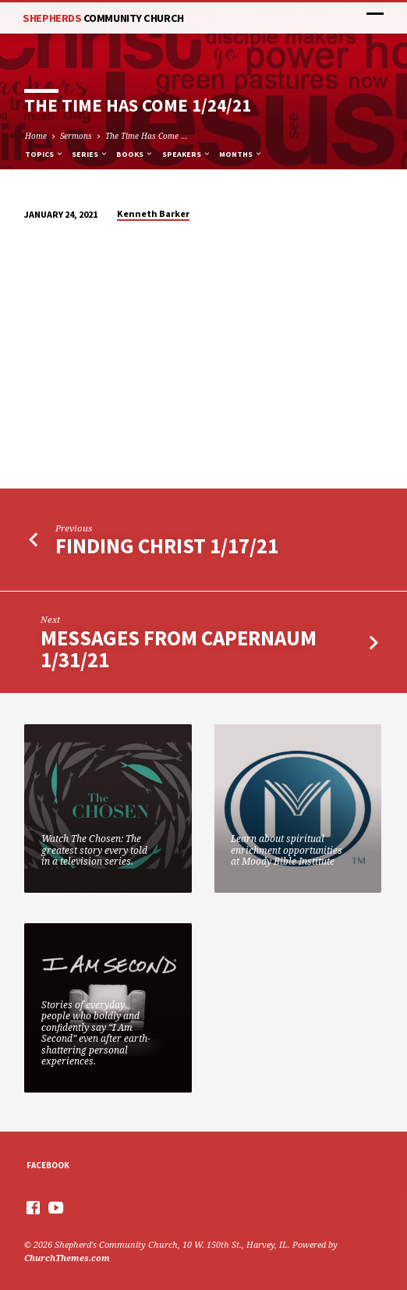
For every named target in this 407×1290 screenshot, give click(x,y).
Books (135, 154)
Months (241, 154)
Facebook (48, 1165)
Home (36, 135)
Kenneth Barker (153, 213)
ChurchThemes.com (67, 1257)
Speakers (186, 154)
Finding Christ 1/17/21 (166, 546)
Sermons (76, 135)
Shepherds (103, 18)
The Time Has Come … (146, 135)
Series (90, 154)
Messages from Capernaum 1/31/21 (179, 649)
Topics (44, 154)
